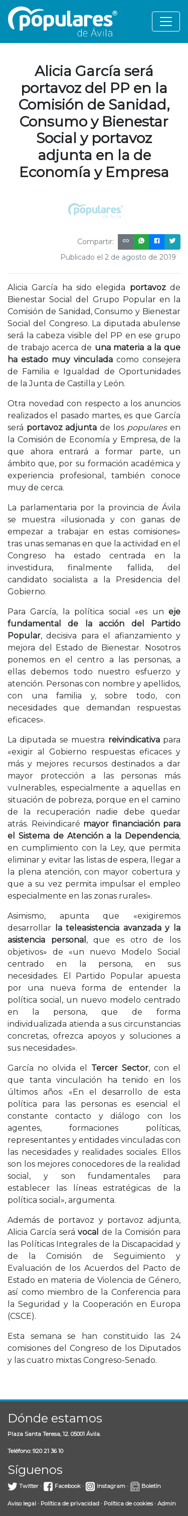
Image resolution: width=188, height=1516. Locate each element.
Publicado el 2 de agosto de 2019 (118, 257)
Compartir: (95, 241)
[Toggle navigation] (166, 22)
